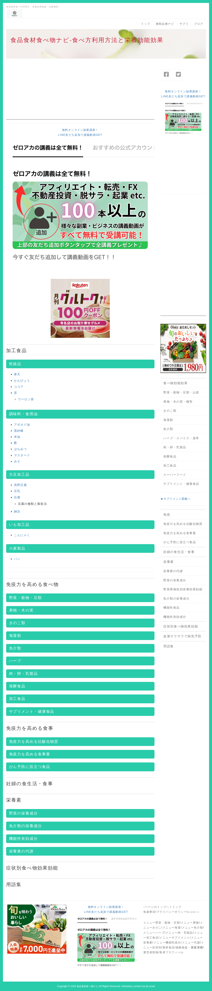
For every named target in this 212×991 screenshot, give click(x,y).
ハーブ (15, 661)
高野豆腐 (20, 485)
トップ (145, 23)
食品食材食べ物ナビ (87, 986)
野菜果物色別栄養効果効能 (182, 589)
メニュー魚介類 (192, 927)
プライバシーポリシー (171, 911)
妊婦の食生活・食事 (29, 783)
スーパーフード (174, 474)
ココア (19, 386)
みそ (17, 461)
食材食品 (169, 947)
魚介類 (15, 648)
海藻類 (15, 636)
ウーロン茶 (26, 399)
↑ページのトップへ (156, 906)
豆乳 (17, 491)
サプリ (184, 23)
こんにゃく (22, 535)
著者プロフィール (171, 952)
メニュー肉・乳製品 (179, 932)
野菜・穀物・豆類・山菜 (181, 392)
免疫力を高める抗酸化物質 (182, 523)
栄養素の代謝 (21, 851)
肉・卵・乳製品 (23, 673)
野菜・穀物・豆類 (25, 598)
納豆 (17, 511)
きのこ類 (17, 623)
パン (17, 558)
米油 (17, 436)
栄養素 (14, 800)
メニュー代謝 (191, 942)
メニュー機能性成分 (167, 942)
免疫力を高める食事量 (29, 754)
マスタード (22, 455)
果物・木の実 (21, 610)
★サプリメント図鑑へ (175, 498)
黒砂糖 (19, 430)
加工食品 (16, 350)
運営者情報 (150, 952)
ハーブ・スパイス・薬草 (181, 438)
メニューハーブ (154, 932)
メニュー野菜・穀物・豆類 (161, 922)
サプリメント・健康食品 (31, 711)
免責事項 (149, 911)
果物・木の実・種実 (178, 401)
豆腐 (17, 497)
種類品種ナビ (165, 23)
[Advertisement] (80, 91)
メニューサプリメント (174, 937)
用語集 (14, 884)
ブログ (198, 23)
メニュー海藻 (172, 927)
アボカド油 (22, 424)
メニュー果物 (190, 922)
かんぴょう (22, 380)
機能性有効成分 (23, 839)
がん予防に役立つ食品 (29, 767)
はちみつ (20, 449)
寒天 (17, 374)
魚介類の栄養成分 (25, 826)
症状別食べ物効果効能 (32, 868)
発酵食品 (17, 686)
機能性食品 (171, 607)
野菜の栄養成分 (23, 813)
